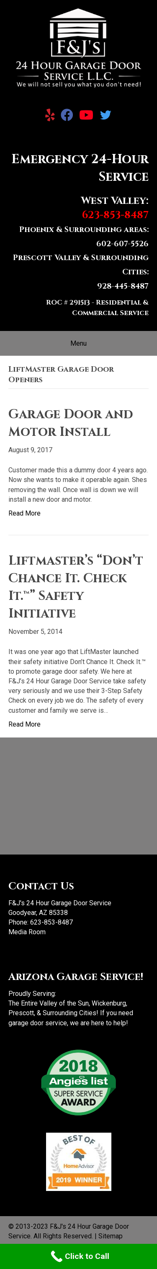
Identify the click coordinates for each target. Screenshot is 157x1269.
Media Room (27, 932)
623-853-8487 (51, 922)
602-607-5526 (122, 244)
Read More (24, 513)
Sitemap (110, 1236)
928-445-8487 (123, 286)
